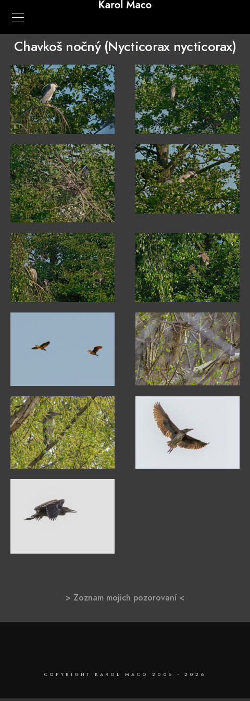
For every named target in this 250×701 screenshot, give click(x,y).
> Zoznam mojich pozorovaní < (125, 598)
